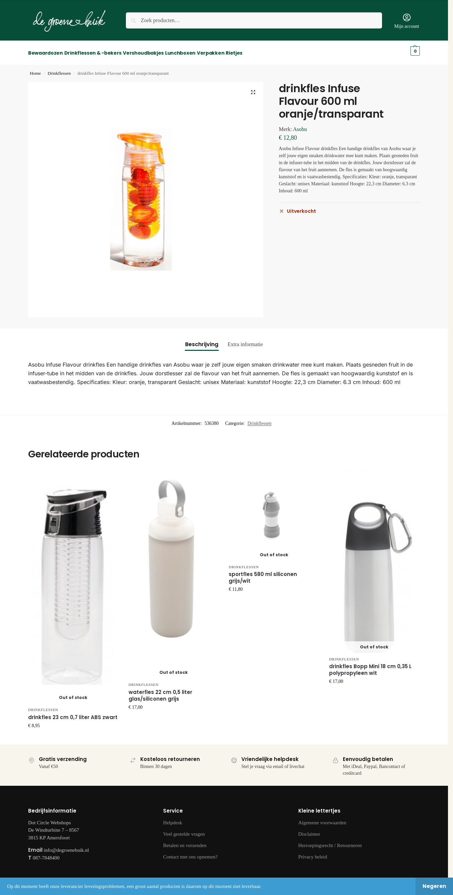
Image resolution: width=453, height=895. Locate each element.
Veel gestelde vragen (184, 830)
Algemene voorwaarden (322, 818)
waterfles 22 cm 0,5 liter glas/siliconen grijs (160, 691)
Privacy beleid (312, 852)
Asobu (300, 125)
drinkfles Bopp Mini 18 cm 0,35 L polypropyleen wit (370, 666)
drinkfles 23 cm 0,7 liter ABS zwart (73, 713)
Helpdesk (172, 818)
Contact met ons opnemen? (190, 852)
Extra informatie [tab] (245, 340)
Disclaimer (309, 830)
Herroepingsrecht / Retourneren (330, 841)
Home (35, 69)
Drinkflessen (59, 69)
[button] (253, 88)
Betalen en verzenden (184, 841)
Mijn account (406, 21)
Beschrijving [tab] (201, 340)
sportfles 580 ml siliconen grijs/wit (263, 574)
